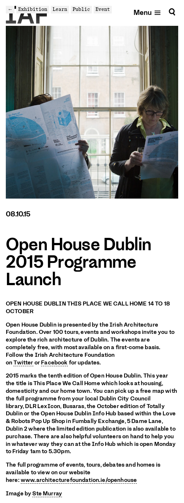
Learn (60, 9)
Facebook (54, 362)
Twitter (23, 362)
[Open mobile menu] (147, 12)
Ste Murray (47, 493)
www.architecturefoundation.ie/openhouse (79, 480)
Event (102, 9)
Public (81, 9)
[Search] (172, 12)
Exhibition (32, 9)
